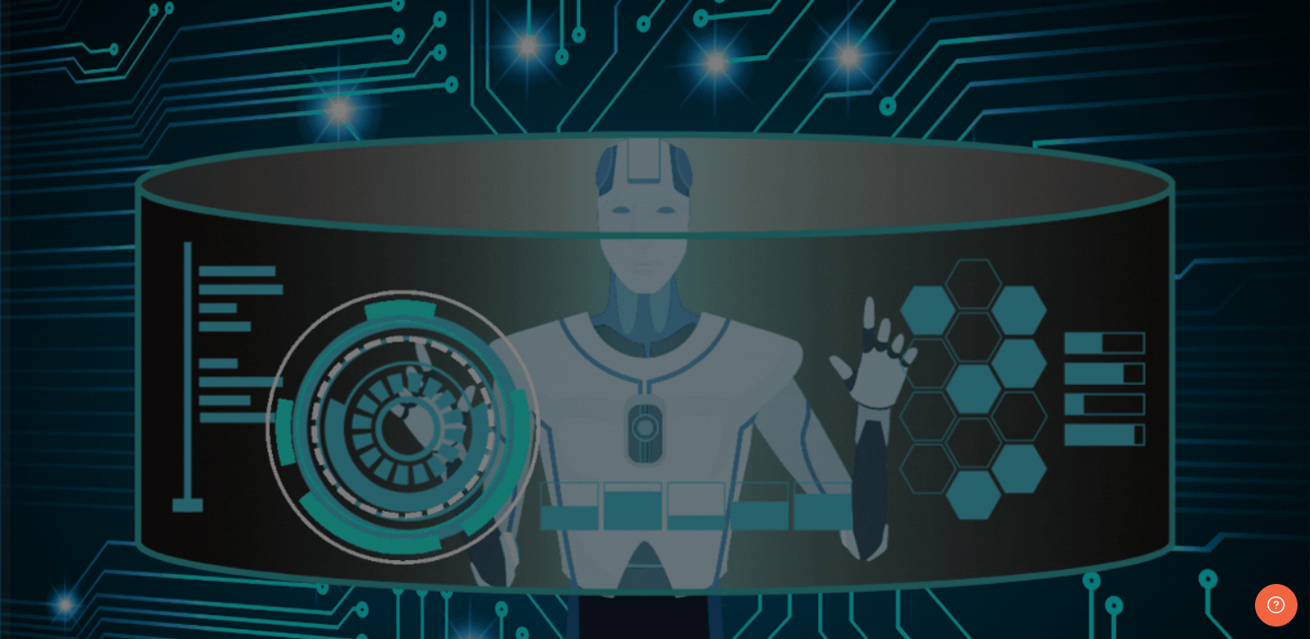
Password (59, 359)
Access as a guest (192, 612)
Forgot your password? (284, 445)
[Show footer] (1276, 605)
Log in (190, 495)
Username (60, 269)
